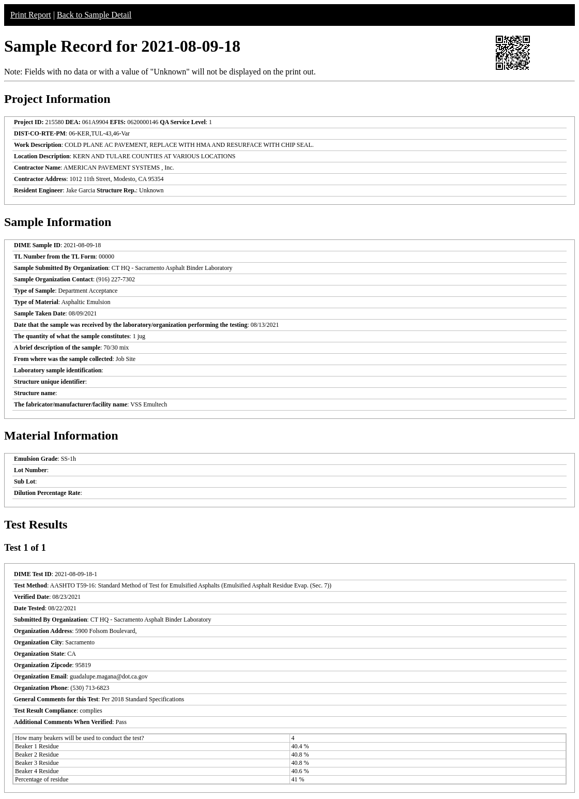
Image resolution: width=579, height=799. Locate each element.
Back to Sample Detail (94, 14)
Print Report (30, 14)
